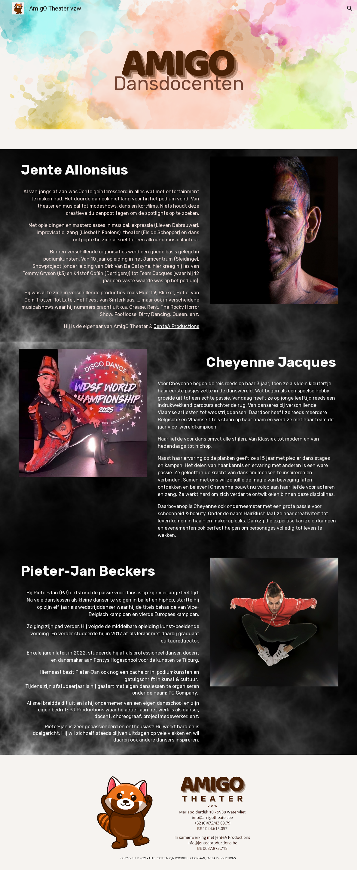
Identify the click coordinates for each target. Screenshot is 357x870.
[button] (350, 8)
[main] (179, 64)
